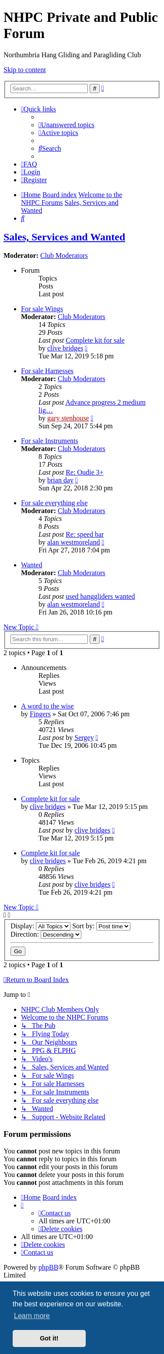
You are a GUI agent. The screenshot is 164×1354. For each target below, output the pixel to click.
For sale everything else (54, 503)
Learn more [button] (32, 1315)
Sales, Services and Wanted (64, 237)
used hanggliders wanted (100, 596)
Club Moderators (64, 255)
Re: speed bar (85, 534)
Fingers (40, 714)
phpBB (48, 1267)
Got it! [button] (49, 1338)
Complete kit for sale (95, 340)
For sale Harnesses (47, 371)
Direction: (45, 934)
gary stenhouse (68, 418)
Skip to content (24, 69)
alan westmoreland (73, 542)
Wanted (31, 565)
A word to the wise (47, 706)
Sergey (84, 737)
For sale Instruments (49, 440)
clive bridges (65, 348)
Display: (40, 926)
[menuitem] (66, 124)
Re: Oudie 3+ (84, 472)
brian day (60, 480)
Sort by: (101, 926)
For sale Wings (42, 308)
